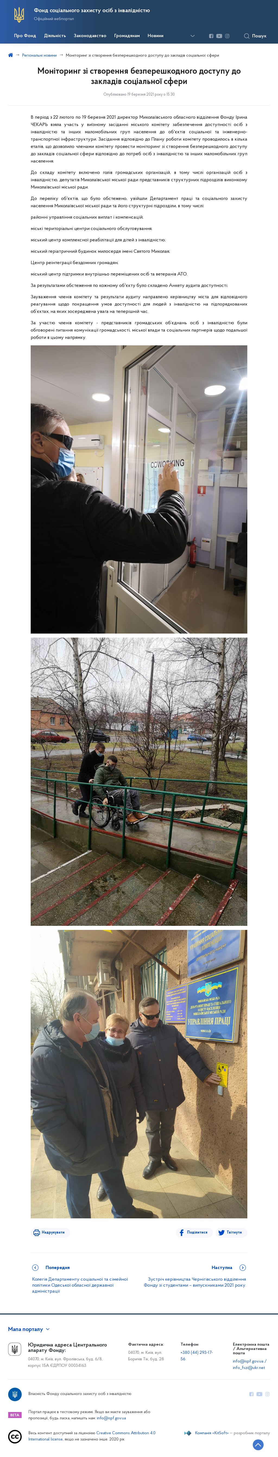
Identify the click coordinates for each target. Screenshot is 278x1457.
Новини (155, 36)
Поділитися (197, 1233)
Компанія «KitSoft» (212, 1433)
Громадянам (127, 36)
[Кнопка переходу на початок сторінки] (257, 1444)
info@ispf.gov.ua (111, 1418)
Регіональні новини (39, 55)
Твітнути (234, 1233)
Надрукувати (53, 1233)
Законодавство (90, 36)
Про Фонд (25, 36)
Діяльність (55, 36)
